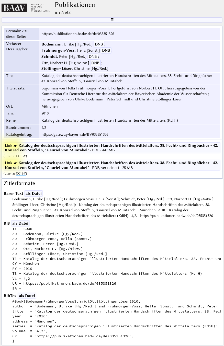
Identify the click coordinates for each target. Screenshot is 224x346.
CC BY (21, 156)
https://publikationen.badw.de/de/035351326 (77, 33)
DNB (99, 44)
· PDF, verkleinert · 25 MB (111, 165)
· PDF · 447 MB (111, 147)
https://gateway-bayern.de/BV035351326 (74, 134)
